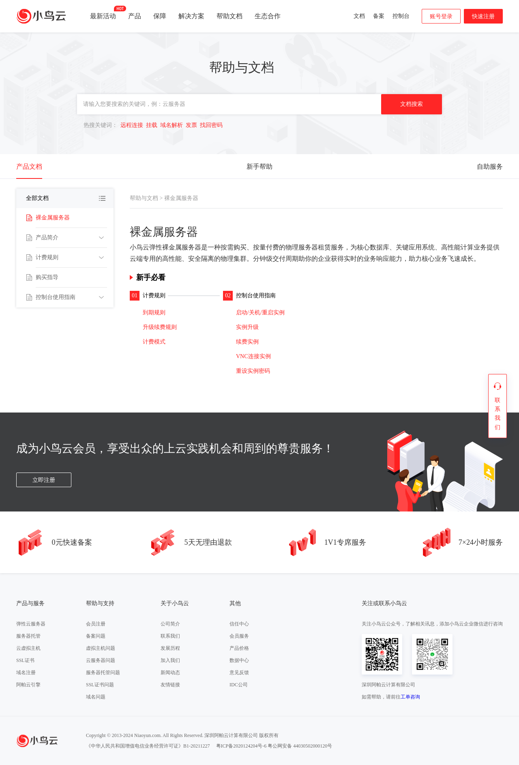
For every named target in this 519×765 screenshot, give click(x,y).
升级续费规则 (160, 327)
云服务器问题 (100, 660)
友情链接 (170, 685)
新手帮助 (259, 166)
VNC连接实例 (253, 356)
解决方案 (191, 16)
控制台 (401, 16)
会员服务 (239, 636)
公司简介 (170, 624)
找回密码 (211, 125)
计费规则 (47, 257)
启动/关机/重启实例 (260, 312)
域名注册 (26, 672)
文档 (359, 16)
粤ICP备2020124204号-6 (241, 746)
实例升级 (247, 327)
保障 (159, 16)
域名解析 (171, 125)
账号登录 (441, 16)
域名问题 (95, 697)
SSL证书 (25, 660)
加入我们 (170, 660)
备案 (378, 16)
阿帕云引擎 (28, 685)
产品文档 (29, 166)
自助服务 (490, 166)
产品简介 (47, 237)
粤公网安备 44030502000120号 (300, 746)
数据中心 (239, 660)
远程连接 (131, 125)
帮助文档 (229, 16)
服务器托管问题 (103, 672)
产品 (134, 16)
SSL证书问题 (100, 685)
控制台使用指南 (55, 297)
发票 (191, 125)
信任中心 (239, 624)
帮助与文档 (144, 198)
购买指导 (47, 277)
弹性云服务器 (30, 624)
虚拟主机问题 (100, 648)
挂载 (151, 125)
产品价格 (239, 648)
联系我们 (170, 636)
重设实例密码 (253, 371)
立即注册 (43, 480)
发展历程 (170, 648)
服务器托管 (28, 636)
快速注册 (483, 16)
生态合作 (268, 16)
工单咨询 (410, 697)
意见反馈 (239, 672)
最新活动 (103, 12)
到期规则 (154, 312)
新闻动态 (170, 672)
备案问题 (95, 636)
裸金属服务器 (53, 218)
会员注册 (95, 624)
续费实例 (247, 342)
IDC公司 (238, 685)
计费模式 (154, 342)
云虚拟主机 (28, 648)
